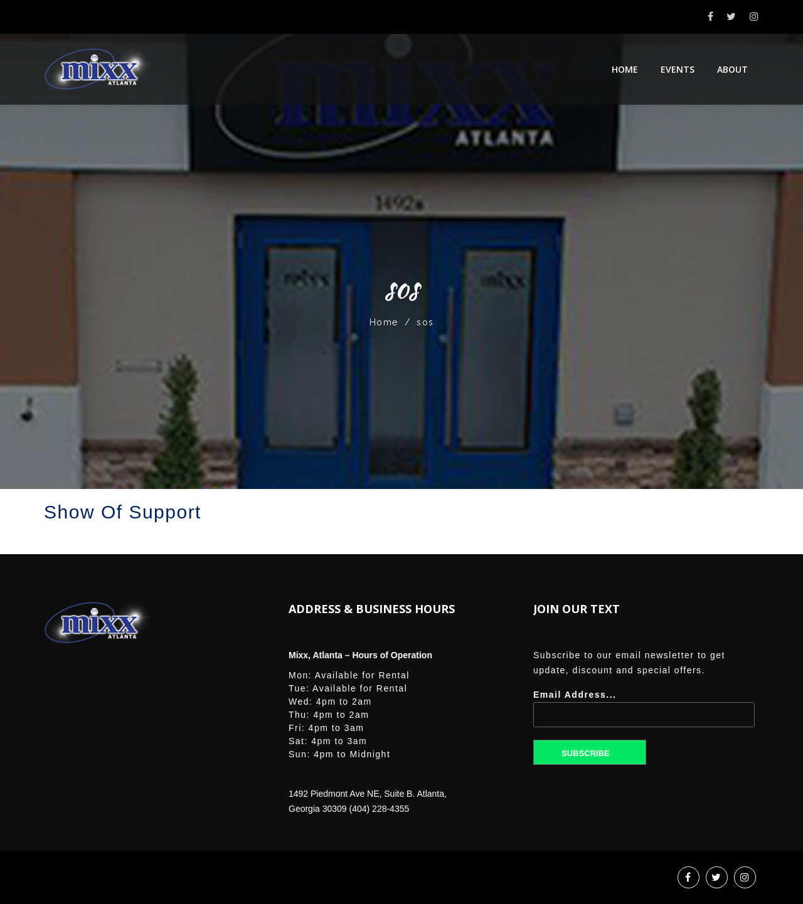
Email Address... (644, 713)
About (732, 69)
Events (677, 69)
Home (625, 69)
